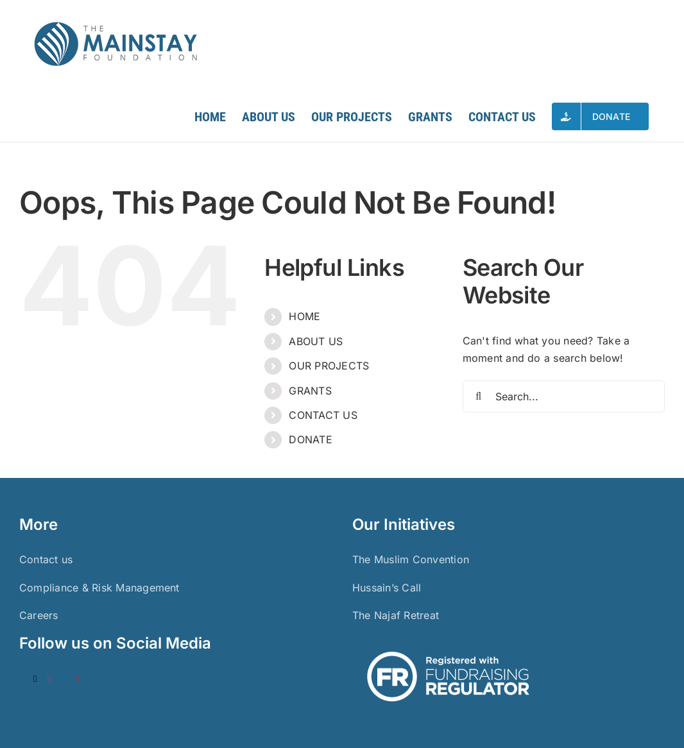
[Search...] (564, 396)
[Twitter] (35, 679)
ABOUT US (316, 341)
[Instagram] (49, 679)
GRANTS (310, 390)
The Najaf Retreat (395, 615)
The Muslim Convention (410, 559)
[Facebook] (21, 679)
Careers (38, 615)
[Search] (479, 396)
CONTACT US (323, 415)
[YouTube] (78, 679)
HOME (304, 316)
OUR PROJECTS (329, 365)
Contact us (46, 559)
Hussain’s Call (386, 587)
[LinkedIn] (63, 679)
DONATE (310, 439)
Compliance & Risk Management (99, 587)
